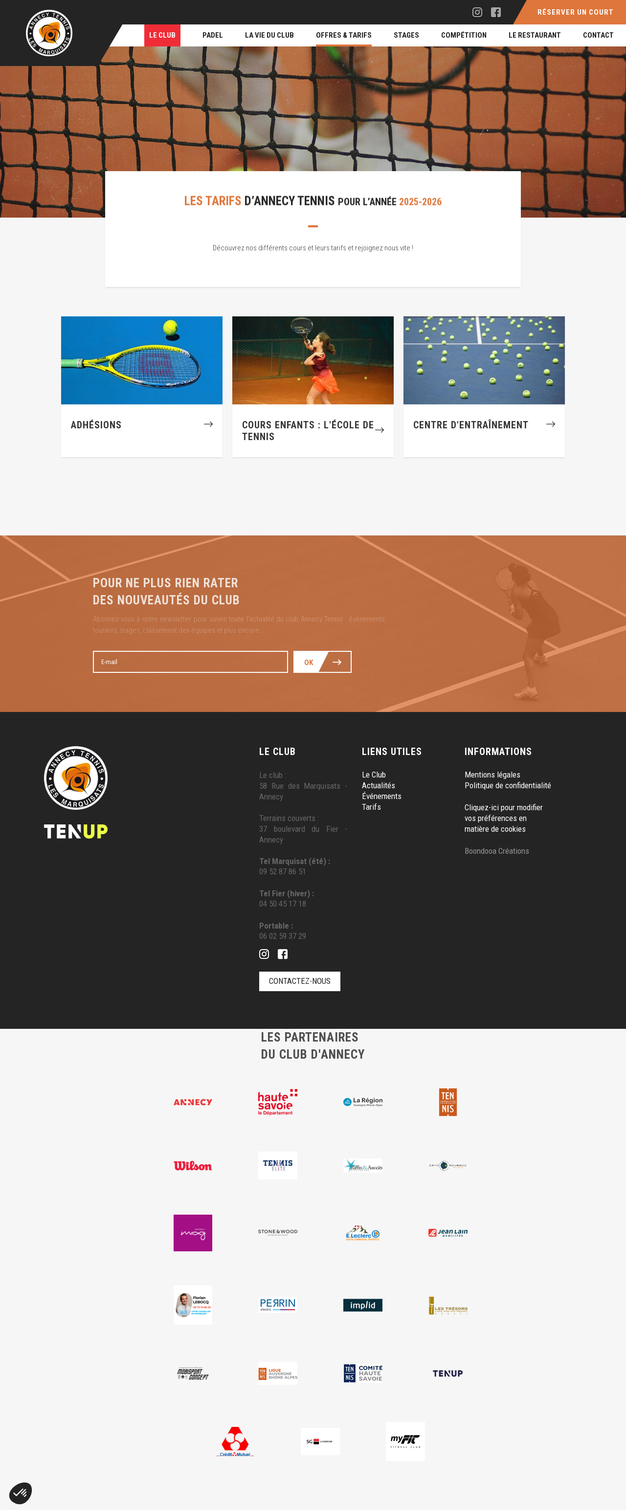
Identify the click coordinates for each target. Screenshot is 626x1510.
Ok (309, 662)
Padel (212, 35)
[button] (20, 1493)
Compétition (464, 35)
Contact (598, 35)
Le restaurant (535, 35)
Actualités (378, 786)
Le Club (162, 35)
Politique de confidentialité (508, 786)
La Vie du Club (269, 35)
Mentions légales (492, 775)
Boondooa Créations (497, 851)
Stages (406, 35)
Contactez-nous (300, 981)
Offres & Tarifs (344, 35)
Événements (382, 796)
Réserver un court (575, 12)
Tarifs (371, 807)
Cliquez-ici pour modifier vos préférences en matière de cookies (504, 818)
